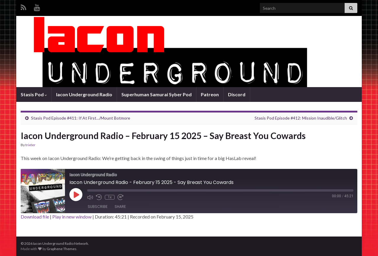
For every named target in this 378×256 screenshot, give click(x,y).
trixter (30, 145)
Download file (35, 216)
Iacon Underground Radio (84, 94)
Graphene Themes (61, 249)
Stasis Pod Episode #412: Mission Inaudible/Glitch (301, 117)
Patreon (210, 94)
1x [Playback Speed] (110, 197)
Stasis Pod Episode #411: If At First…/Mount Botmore (80, 117)
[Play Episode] (75, 194)
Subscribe (97, 206)
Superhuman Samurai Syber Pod (156, 94)
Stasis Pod (34, 94)
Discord (236, 94)
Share (120, 206)
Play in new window (72, 216)
